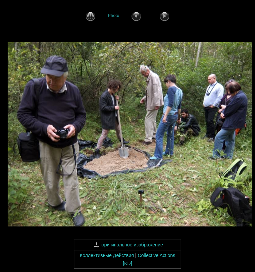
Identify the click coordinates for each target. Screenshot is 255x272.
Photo (113, 15)
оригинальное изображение (127, 244)
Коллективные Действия (107, 255)
